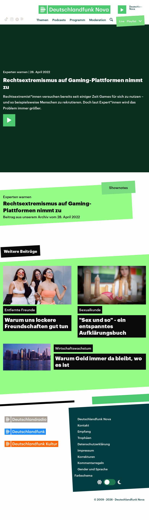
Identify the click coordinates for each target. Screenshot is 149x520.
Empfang (84, 431)
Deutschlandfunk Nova (94, 419)
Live (121, 21)
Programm (77, 20)
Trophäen (84, 437)
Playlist (131, 21)
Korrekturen (86, 456)
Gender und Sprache (93, 469)
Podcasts (59, 20)
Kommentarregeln (91, 463)
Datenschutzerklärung (94, 444)
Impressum (86, 450)
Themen (42, 20)
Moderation (97, 20)
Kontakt (83, 425)
